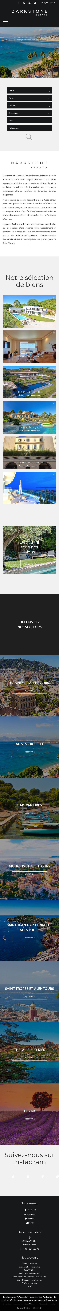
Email (35, 3)
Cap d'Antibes (29, 1270)
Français (44, 3)
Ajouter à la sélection (54, 297)
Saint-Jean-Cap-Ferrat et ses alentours (29, 1276)
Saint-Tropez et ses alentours (29, 1280)
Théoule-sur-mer (29, 1283)
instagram (24, 3)
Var (29, 1286)
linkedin (29, 3)
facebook (18, 3)
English (53, 3)
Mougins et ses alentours (30, 1273)
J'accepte (37, 1308)
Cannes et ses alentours (29, 1267)
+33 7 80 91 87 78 (31, 1249)
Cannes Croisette (29, 1263)
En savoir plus (23, 1308)
